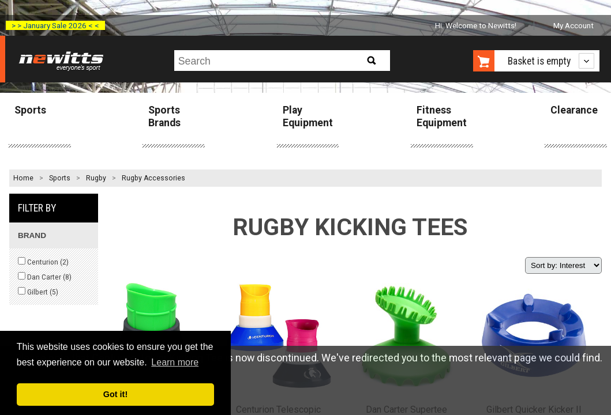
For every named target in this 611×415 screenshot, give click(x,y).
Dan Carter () (45, 276)
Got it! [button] (115, 394)
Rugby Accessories (153, 178)
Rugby (96, 178)
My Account (573, 25)
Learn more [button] (174, 362)
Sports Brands (164, 116)
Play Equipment (308, 116)
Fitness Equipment (442, 116)
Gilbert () (38, 291)
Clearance (574, 110)
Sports (30, 110)
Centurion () (43, 261)
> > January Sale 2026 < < (55, 25)
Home (23, 178)
